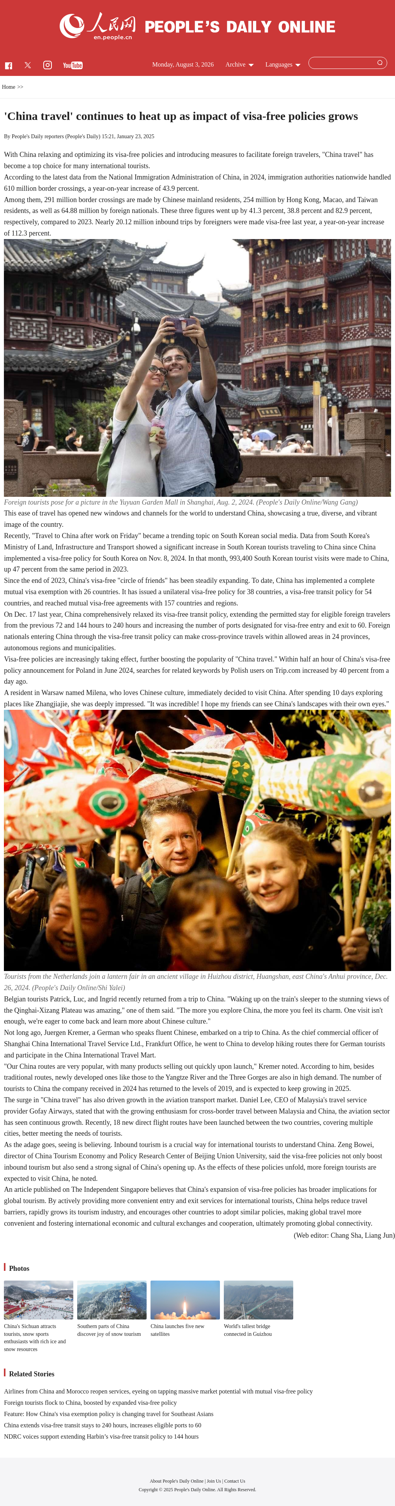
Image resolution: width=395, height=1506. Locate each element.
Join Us (214, 1481)
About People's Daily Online (177, 1481)
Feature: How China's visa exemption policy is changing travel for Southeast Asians (108, 1414)
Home (8, 87)
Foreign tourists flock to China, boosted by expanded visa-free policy (90, 1402)
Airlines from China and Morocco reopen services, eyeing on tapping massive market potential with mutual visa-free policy (158, 1391)
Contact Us (234, 1481)
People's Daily (83, 136)
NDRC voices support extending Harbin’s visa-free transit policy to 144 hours (101, 1436)
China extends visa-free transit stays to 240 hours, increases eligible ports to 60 (102, 1425)
